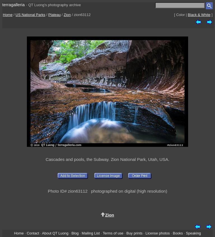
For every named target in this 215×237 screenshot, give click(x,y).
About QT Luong (55, 233)
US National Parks (30, 15)
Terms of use (113, 233)
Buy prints (134, 233)
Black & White (199, 15)
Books (178, 233)
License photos (158, 233)
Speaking (193, 233)
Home (8, 15)
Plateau (54, 15)
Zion (67, 15)
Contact (33, 233)
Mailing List (91, 233)
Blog (75, 233)
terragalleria (13, 4)
